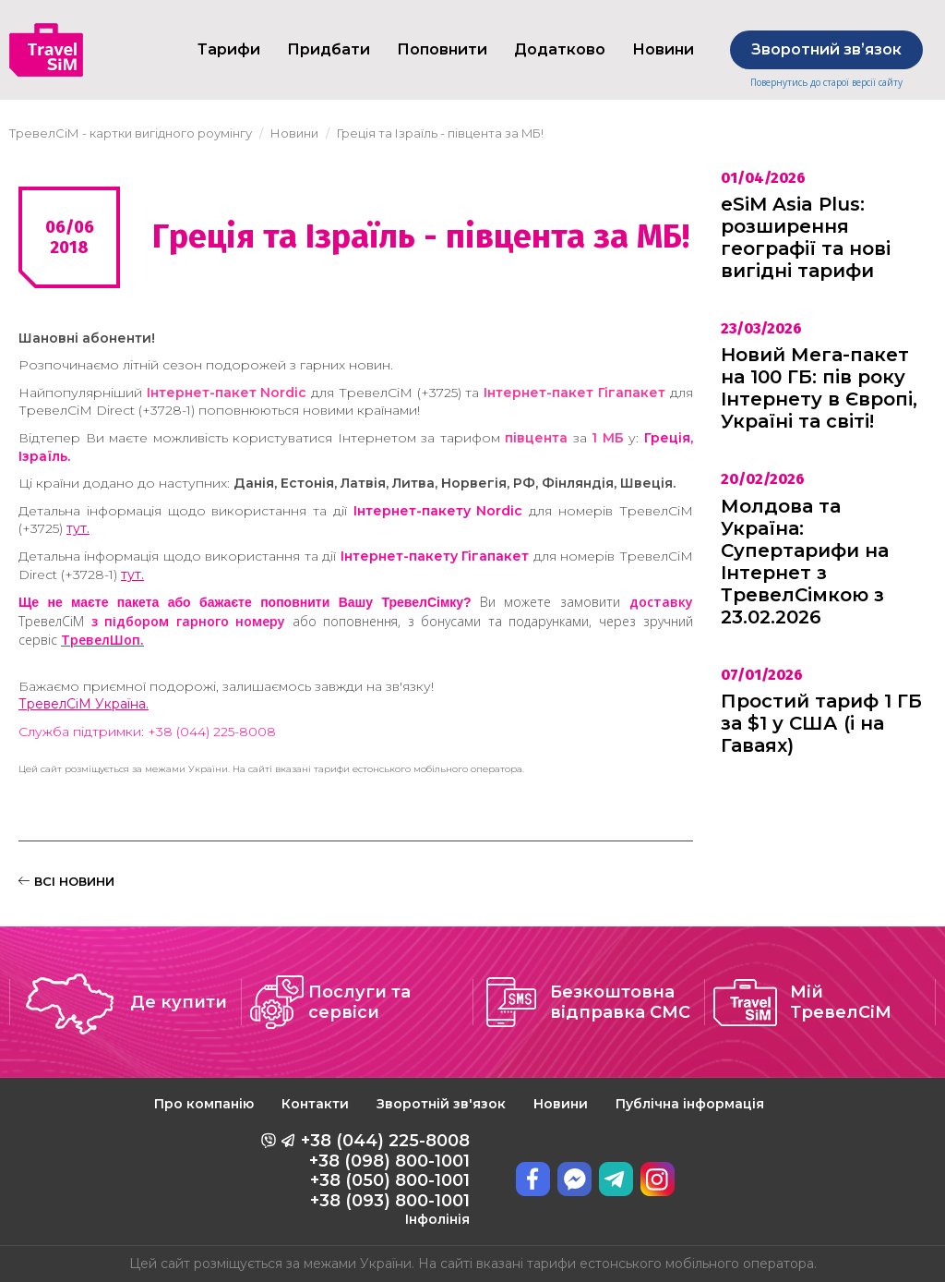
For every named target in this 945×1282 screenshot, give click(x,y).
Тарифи (228, 49)
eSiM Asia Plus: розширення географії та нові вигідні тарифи (806, 237)
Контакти (315, 1103)
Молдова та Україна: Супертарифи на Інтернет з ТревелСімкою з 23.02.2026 (805, 561)
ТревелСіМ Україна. (83, 703)
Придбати (328, 49)
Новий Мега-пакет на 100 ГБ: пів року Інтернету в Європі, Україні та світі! (819, 388)
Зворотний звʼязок (826, 49)
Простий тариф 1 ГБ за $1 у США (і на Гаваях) (821, 723)
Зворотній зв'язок (441, 1103)
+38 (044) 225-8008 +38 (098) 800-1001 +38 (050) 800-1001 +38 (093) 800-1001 (385, 1179)
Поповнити (442, 49)
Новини (560, 1103)
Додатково (559, 49)
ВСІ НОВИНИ (66, 881)
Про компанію (204, 1103)
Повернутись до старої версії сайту (826, 83)
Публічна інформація (690, 1103)
